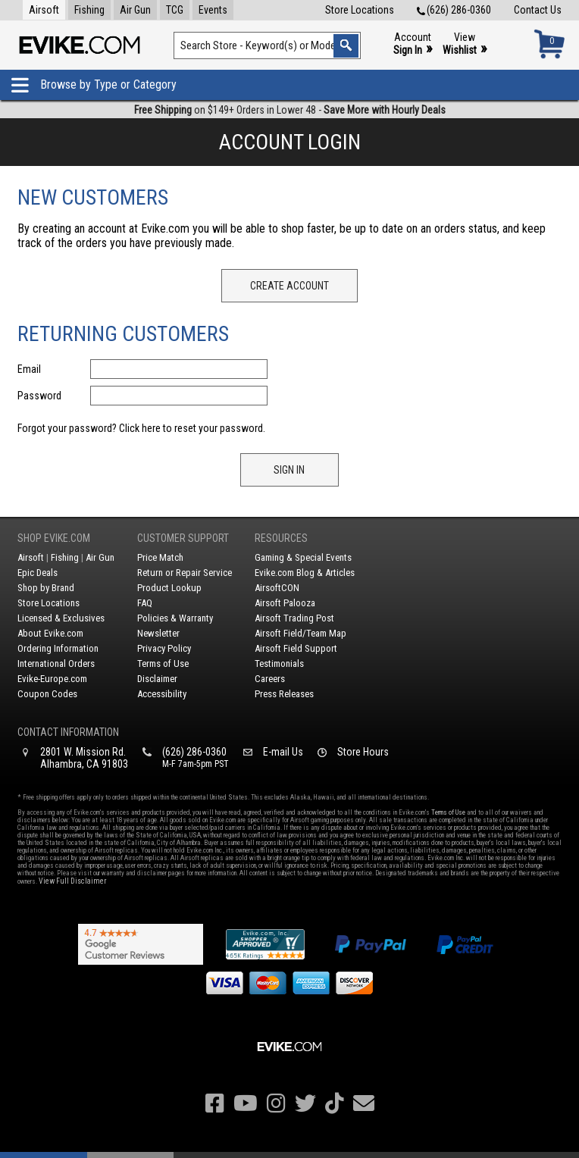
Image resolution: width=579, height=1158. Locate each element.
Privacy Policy (164, 648)
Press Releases (284, 693)
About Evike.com (50, 633)
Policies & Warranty (175, 618)
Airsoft (44, 10)
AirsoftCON (277, 587)
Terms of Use (163, 663)
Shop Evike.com (53, 538)
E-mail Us (283, 752)
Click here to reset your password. (192, 428)
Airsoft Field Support (296, 648)
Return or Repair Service (184, 572)
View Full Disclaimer (72, 881)
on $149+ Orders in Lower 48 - (290, 110)
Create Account (289, 286)
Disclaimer (157, 678)
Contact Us (538, 10)
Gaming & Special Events (303, 557)
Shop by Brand (45, 587)
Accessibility (161, 693)
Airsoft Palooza (285, 603)
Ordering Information (58, 648)
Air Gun (135, 10)
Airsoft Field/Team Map (300, 633)
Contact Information (68, 732)
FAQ (144, 603)
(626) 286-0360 (454, 10)
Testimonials (279, 663)
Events (213, 10)
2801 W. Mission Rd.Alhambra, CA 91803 (84, 758)
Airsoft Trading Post (294, 618)
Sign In (289, 470)
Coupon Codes (47, 693)
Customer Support (183, 538)
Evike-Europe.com (52, 678)
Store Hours (363, 752)
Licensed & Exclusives (61, 618)
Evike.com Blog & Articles (305, 572)
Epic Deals (37, 572)
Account (412, 44)
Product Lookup (169, 587)
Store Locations (359, 10)
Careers (270, 678)
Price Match (160, 557)
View (465, 44)
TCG (174, 10)
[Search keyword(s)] (267, 45)
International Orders (56, 663)
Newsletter (158, 633)
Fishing (89, 10)
